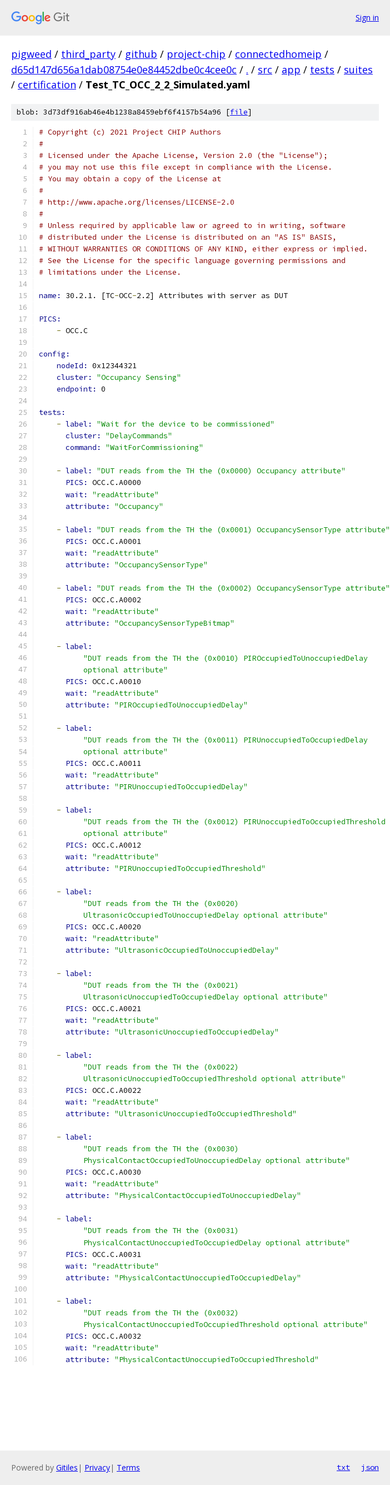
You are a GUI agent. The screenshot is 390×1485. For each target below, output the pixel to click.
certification (47, 84)
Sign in (367, 17)
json (370, 1467)
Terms (128, 1467)
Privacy (97, 1467)
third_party (88, 54)
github (141, 54)
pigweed (31, 54)
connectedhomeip (278, 54)
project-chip (196, 54)
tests (322, 69)
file (239, 112)
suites (358, 69)
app (291, 69)
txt (343, 1467)
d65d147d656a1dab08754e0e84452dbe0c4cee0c (124, 69)
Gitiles (67, 1467)
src (265, 69)
